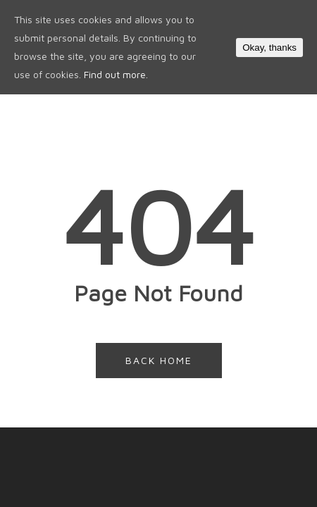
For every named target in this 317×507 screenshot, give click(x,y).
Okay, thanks (269, 47)
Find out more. (116, 74)
